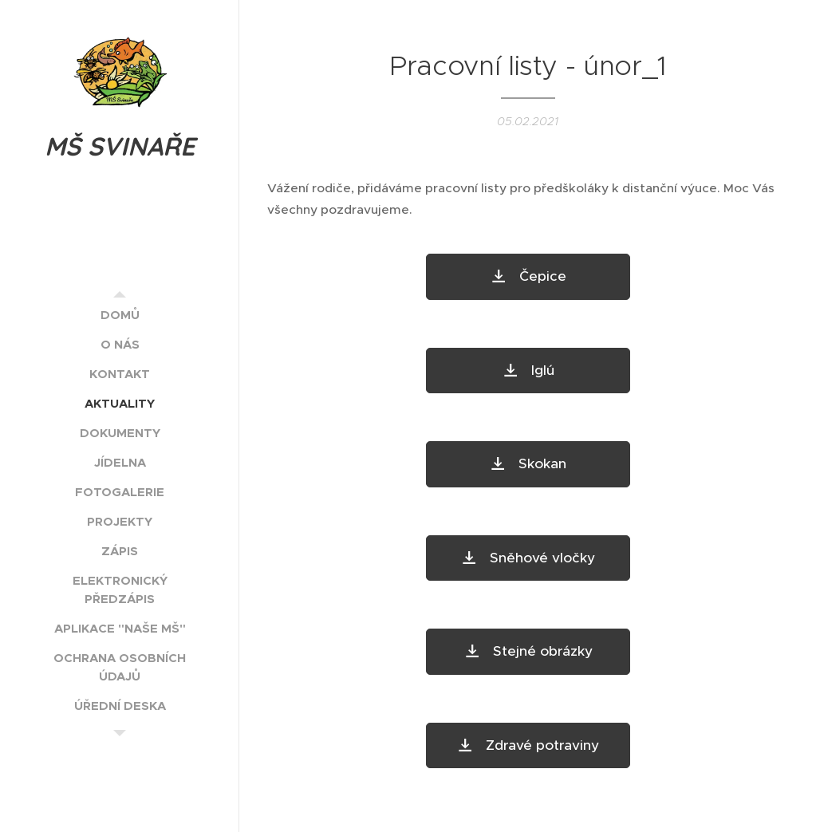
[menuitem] (120, 315)
